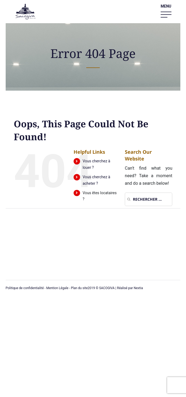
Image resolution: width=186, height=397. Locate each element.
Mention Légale (57, 288)
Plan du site (79, 288)
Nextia (138, 288)
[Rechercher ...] (148, 199)
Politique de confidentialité (25, 288)
